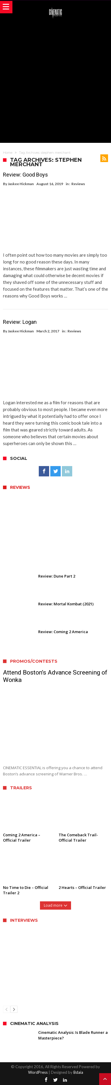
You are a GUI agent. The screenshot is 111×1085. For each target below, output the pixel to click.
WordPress (38, 1072)
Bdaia (78, 1072)
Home (7, 153)
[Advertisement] (55, 80)
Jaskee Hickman (21, 184)
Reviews (78, 184)
